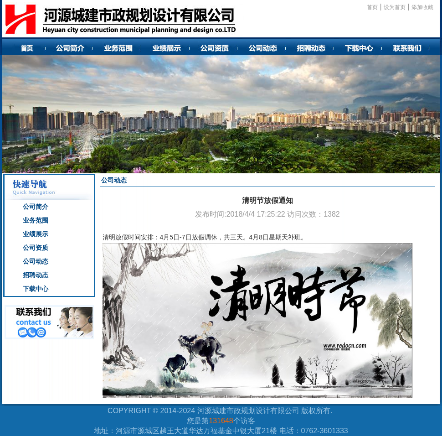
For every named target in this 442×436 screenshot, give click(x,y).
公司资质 (35, 247)
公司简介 (35, 206)
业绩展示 (35, 234)
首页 (372, 7)
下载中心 (35, 288)
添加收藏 (422, 7)
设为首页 (395, 7)
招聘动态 (35, 275)
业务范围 (35, 220)
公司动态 (35, 261)
